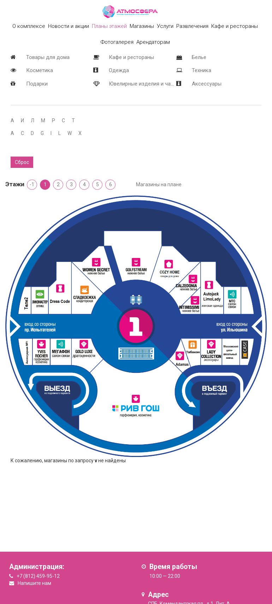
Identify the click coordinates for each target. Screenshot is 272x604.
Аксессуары (206, 84)
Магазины (142, 26)
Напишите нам (34, 583)
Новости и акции (68, 26)
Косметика (39, 70)
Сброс (22, 162)
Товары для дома (48, 57)
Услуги (165, 26)
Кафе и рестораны (131, 57)
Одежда (119, 70)
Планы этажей (109, 26)
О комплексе (28, 26)
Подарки (37, 84)
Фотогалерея (117, 42)
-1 (32, 184)
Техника (201, 70)
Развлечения (192, 26)
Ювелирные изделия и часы (143, 84)
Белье (199, 57)
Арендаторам (153, 42)
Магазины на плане (159, 184)
